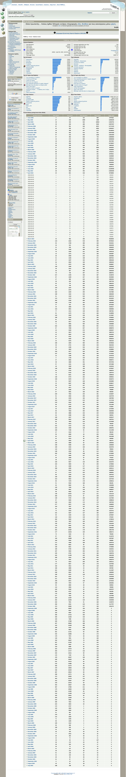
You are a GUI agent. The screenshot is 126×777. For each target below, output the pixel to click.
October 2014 (30, 478)
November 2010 (31, 578)
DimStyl (10, 151)
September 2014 (31, 481)
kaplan (10, 138)
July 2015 (29, 459)
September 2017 (31, 404)
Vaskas (10, 171)
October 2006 (30, 682)
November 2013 (31, 502)
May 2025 (29, 145)
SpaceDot (11, 71)
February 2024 (31, 241)
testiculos (76, 104)
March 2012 (30, 544)
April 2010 (29, 593)
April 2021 (29, 313)
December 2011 (31, 551)
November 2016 (31, 425)
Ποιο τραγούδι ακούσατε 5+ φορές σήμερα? (37, 83)
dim (27, 107)
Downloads (14, 4)
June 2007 (29, 665)
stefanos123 (11, 207)
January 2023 (30, 268)
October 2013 (30, 504)
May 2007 (29, 668)
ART (10, 58)
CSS (71, 774)
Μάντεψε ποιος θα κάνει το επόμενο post (36, 85)
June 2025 (29, 143)
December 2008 (31, 627)
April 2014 (29, 491)
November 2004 (31, 731)
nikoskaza (10, 212)
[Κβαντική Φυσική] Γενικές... (13, 183)
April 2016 (29, 440)
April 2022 (29, 287)
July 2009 (29, 612)
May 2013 (29, 515)
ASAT (10, 59)
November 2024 (31, 158)
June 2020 (29, 334)
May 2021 (29, 311)
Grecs (75, 99)
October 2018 (30, 377)
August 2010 (30, 585)
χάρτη (113, 24)
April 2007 (29, 670)
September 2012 (31, 532)
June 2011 (29, 563)
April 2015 (29, 466)
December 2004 (31, 729)
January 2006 (30, 701)
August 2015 (30, 457)
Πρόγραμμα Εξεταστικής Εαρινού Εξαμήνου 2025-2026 (71, 33)
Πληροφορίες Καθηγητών (12, 48)
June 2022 (29, 283)
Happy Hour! (53, 4)
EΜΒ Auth (12, 66)
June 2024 (29, 168)
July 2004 (29, 740)
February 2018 (31, 394)
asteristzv (10, 211)
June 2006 (29, 691)
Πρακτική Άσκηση (13, 39)
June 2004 (29, 742)
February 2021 (31, 317)
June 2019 (29, 360)
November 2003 (31, 757)
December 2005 (31, 704)
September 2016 (31, 430)
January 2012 (30, 549)
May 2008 (29, 642)
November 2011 (31, 553)
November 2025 (31, 132)
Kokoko (10, 208)
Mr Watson (11, 126)
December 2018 (31, 372)
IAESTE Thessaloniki (14, 67)
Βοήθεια (85, 24)
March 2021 (30, 315)
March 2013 (30, 519)
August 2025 (30, 139)
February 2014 (31, 495)
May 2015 (29, 464)
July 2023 (29, 255)
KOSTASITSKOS (12, 209)
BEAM (11, 60)
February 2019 (31, 368)
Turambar (28, 64)
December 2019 (31, 347)
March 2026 (30, 124)
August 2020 (30, 330)
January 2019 (30, 370)
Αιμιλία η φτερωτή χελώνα (32, 65)
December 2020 (31, 321)
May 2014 (29, 489)
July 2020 (29, 332)
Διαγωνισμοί (77, 73)
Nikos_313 (11, 105)
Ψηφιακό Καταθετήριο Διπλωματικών (14, 45)
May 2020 (29, 336)
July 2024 (29, 166)
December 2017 (31, 398)
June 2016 (29, 436)
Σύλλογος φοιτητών (79, 67)
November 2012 (31, 527)
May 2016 (29, 438)
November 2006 (31, 680)
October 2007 (30, 657)
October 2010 (30, 580)
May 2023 (29, 260)
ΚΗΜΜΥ (28, 70)
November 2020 (31, 323)
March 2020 (30, 340)
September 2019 (31, 353)
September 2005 (31, 710)
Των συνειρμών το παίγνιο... (33, 77)
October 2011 (30, 555)
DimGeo (10, 184)
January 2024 (30, 243)
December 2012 (31, 525)
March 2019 (30, 366)
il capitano (76, 105)
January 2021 (30, 319)
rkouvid (10, 210)
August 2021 (30, 304)
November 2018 (31, 374)
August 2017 (30, 406)
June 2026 (29, 117)
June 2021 (29, 309)
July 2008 (29, 638)
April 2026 (29, 122)
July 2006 (29, 689)
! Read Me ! (20, 4)
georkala (10, 155)
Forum (11, 24)
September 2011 (31, 557)
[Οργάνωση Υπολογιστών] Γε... (14, 170)
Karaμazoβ (29, 68)
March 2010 (30, 595)
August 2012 (30, 534)
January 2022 (30, 294)
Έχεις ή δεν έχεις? (30, 86)
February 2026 (31, 126)
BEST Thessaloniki (14, 62)
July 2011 (29, 561)
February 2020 (31, 343)
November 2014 (31, 476)
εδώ (79, 24)
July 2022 (29, 281)
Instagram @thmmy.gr (15, 50)
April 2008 (29, 644)
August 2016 (30, 432)
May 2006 (29, 693)
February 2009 (31, 623)
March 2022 (30, 289)
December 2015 (31, 449)
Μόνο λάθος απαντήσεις (12, 116)
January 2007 (30, 676)
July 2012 (29, 536)
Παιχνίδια (76, 59)
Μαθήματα (26, 4)
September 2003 (31, 761)
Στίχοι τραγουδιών (30, 92)
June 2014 (29, 487)
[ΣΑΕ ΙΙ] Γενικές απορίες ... (13, 162)
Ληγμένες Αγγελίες (78, 68)
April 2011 (29, 568)
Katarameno (29, 59)
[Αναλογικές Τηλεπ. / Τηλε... (13, 154)
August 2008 (30, 636)
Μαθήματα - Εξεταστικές (80, 61)
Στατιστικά (10, 187)
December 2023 (31, 245)
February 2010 (31, 597)
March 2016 (30, 442)
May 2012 (29, 540)
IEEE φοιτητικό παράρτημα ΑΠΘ (12, 69)
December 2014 (31, 474)
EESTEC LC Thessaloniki (12, 64)
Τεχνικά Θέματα (39, 4)
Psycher (10, 214)
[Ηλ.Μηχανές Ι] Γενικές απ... (13, 158)
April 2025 (29, 147)
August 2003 (30, 763)
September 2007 (31, 659)
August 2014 (30, 483)
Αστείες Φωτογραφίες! (79, 88)
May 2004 (29, 744)
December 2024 (31, 156)
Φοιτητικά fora (13, 36)
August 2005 (30, 712)
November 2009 (31, 604)
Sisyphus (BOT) (78, 96)
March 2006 (30, 697)
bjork (27, 104)
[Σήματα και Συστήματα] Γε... (13, 137)
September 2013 (31, 506)
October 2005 (30, 708)
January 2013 (30, 523)
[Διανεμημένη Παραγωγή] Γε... (14, 179)
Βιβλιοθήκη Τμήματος (14, 34)
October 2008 (30, 631)
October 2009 (30, 606)
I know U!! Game (30, 80)
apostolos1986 (30, 67)
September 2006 (31, 684)
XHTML (68, 774)
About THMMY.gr (61, 4)
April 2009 (29, 619)
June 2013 (29, 512)
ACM (10, 55)
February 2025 (31, 151)
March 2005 (30, 723)
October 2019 (30, 351)
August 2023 (30, 253)
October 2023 (30, 249)
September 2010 (31, 583)
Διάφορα (76, 71)
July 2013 (29, 510)
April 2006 (29, 695)
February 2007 (31, 674)
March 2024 (30, 238)
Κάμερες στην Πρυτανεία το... (13, 108)
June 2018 (29, 385)
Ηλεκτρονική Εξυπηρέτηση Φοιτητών (14, 41)
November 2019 (31, 349)
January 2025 (30, 154)
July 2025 (29, 141)
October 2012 (30, 529)
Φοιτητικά (32, 4)
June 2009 (29, 614)
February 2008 (31, 648)
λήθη (75, 107)
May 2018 (29, 387)
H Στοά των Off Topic (31, 79)
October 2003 (30, 759)
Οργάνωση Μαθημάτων (12, 175)
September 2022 (31, 277)
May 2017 (29, 413)
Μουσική (76, 64)
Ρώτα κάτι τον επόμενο (32, 82)
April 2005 (29, 721)
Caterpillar (28, 73)
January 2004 (30, 752)
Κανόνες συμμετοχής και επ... (13, 150)
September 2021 (31, 302)
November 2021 (31, 298)
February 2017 (31, 419)
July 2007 (29, 663)
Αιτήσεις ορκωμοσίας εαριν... (13, 141)
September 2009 (31, 608)
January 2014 (30, 498)
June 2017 (29, 411)
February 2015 (31, 470)
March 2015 (30, 468)
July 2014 (29, 485)
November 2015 (31, 451)
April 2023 (29, 262)
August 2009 (30, 610)
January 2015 (30, 472)
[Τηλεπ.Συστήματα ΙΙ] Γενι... (13, 125)
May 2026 (29, 120)
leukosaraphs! (77, 110)
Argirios (28, 71)
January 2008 (30, 651)
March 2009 (30, 621)
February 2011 (31, 572)
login (23, 12)
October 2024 (30, 160)
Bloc (65, 774)
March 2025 (30, 149)
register (27, 12)
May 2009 (29, 617)
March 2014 (30, 493)
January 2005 (30, 727)
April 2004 (29, 746)
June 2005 (29, 716)
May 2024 (29, 171)
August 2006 (30, 687)
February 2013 (31, 521)
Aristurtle (11, 56)
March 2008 (30, 646)
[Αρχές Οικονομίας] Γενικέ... (13, 129)
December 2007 (31, 653)
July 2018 (29, 383)
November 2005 (31, 706)
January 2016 (30, 447)
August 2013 (30, 508)
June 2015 (29, 461)
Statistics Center (37, 36)
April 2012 (29, 542)
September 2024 (31, 162)
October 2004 (30, 733)
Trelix (10, 130)
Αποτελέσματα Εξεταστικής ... (13, 121)
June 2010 (29, 589)
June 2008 (29, 640)
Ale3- (10, 213)
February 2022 (31, 292)
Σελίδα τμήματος (13, 32)
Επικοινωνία (12, 28)
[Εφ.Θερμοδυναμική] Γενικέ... (13, 145)
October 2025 (30, 134)
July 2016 (29, 434)
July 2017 (29, 408)
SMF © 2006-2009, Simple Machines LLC (67, 773)
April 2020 (29, 338)
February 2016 (31, 444)
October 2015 (30, 453)
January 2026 (30, 128)
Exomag (28, 61)
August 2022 (30, 279)
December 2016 (31, 423)
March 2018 (30, 391)
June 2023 (29, 258)
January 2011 (30, 574)
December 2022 (31, 270)
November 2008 (31, 629)
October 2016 (30, 428)
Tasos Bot (11, 134)
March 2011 (30, 570)
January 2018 (30, 396)
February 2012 (31, 546)
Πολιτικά (76, 70)
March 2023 (30, 264)
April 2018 (29, 389)
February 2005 (31, 725)
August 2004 (30, 738)
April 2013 (29, 517)
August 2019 (30, 355)
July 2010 (29, 587)
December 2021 (31, 296)
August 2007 (30, 661)
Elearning (11, 35)
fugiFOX (28, 96)
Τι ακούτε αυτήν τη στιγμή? (33, 88)
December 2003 (31, 755)
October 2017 (30, 402)
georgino (11, 176)
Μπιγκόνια (28, 62)
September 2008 (31, 634)
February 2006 (31, 699)
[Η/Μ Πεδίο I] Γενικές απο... (13, 166)
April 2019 (29, 364)
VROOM (11, 72)
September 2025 (31, 137)
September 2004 (31, 735)
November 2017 (31, 400)
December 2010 (31, 576)
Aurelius (28, 108)
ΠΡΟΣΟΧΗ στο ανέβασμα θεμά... (14, 104)
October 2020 (30, 326)
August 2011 (30, 559)
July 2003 (29, 765)
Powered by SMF (54, 773)
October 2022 (30, 275)
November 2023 (31, 247)
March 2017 (30, 417)
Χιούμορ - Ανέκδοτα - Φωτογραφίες (83, 65)
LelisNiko (11, 159)
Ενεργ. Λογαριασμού (14, 27)
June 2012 (29, 538)
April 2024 (29, 173)
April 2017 (29, 415)
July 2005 (29, 714)
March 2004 (30, 748)
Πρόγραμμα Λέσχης (14, 38)
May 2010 (29, 591)
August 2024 (30, 164)
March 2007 (30, 672)
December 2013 (31, 500)
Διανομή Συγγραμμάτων (15, 43)
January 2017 (30, 421)
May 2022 (29, 285)
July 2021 (29, 306)
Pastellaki (11, 180)
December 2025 (31, 130)
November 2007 (31, 655)
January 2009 (30, 625)
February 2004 (31, 750)
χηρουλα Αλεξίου (12, 113)
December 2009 (31, 602)
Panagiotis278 (114, 50)
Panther (11, 74)
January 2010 (30, 600)
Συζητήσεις (46, 4)
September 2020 (31, 328)
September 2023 (31, 251)
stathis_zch (11, 217)
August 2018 (30, 381)
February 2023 (31, 266)
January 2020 (30, 345)
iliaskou (10, 216)
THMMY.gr (25, 36)
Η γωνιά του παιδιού (79, 62)
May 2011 (29, 566)
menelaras (11, 215)
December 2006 (31, 678)
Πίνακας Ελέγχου (12, 77)
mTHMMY (12, 51)
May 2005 (29, 718)
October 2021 (30, 300)
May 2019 (29, 362)
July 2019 (29, 357)
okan (10, 109)
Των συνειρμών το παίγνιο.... (13, 112)
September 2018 (31, 379)
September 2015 (31, 455)
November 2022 (31, 272)
